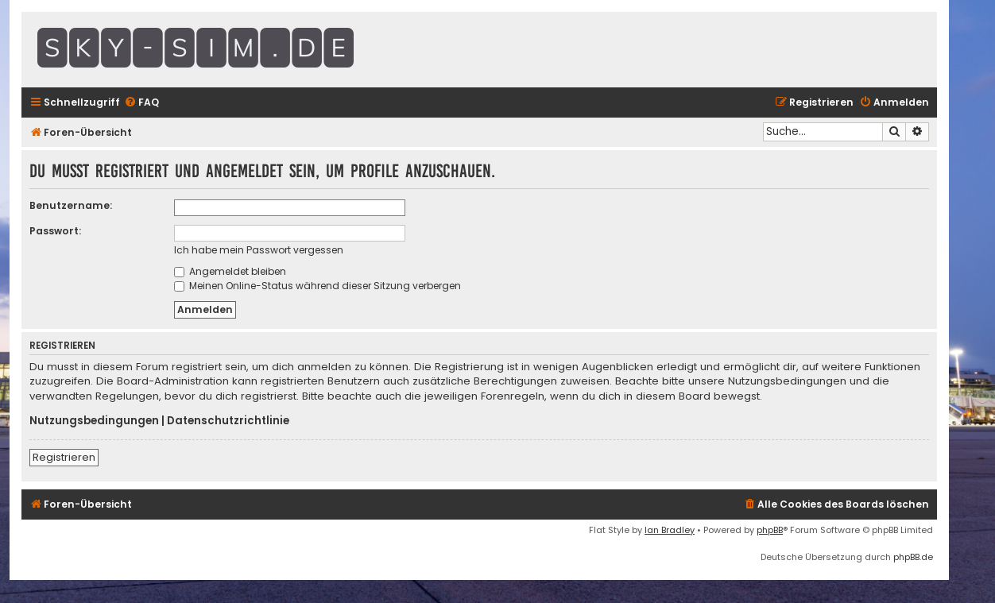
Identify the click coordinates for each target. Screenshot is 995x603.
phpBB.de (913, 557)
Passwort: (55, 231)
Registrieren (64, 457)
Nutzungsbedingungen (94, 421)
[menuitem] (141, 103)
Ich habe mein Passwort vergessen (258, 250)
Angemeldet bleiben (230, 271)
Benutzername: (70, 205)
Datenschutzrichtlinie (228, 421)
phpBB (770, 530)
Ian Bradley (670, 530)
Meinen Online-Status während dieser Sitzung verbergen (317, 285)
